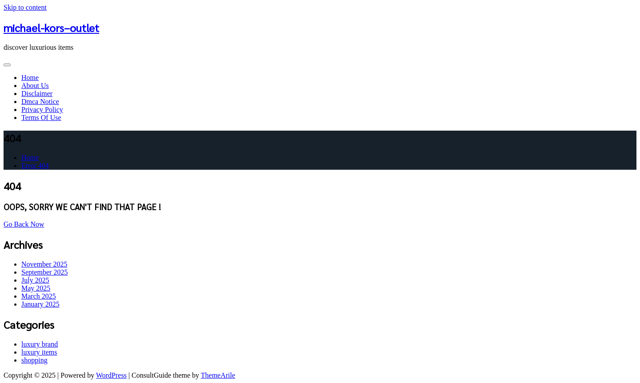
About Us (35, 85)
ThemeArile (218, 375)
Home (30, 77)
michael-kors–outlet (51, 27)
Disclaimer (36, 93)
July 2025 (35, 280)
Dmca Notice (40, 101)
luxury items (39, 352)
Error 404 (35, 165)
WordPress (111, 375)
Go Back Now (24, 224)
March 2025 (38, 296)
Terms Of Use (41, 117)
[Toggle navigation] (7, 65)
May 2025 (35, 288)
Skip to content (25, 7)
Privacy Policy (42, 109)
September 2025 (44, 272)
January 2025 (40, 304)
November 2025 (44, 264)
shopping (34, 360)
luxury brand (39, 344)
